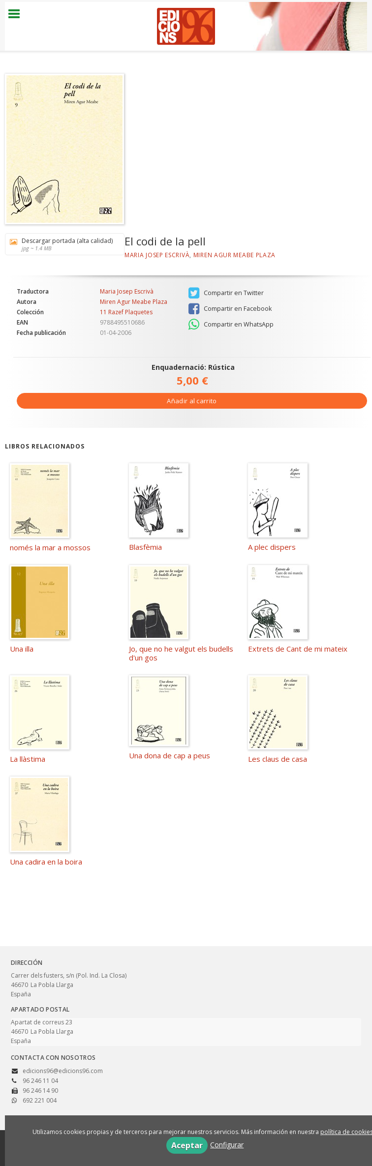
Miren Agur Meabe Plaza (234, 255)
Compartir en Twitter (226, 293)
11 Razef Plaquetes (126, 312)
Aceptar (187, 1145)
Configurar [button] (227, 1144)
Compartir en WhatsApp (231, 324)
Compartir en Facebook (230, 308)
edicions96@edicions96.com (63, 1071)
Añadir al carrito (192, 400)
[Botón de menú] (17, 14)
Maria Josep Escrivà (156, 255)
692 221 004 (40, 1100)
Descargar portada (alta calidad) (61, 244)
